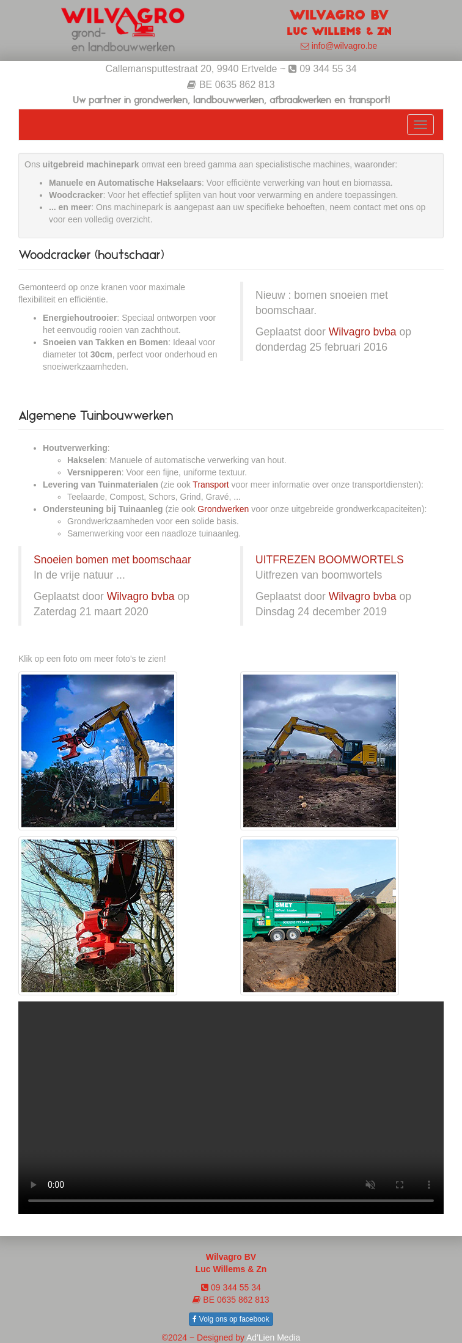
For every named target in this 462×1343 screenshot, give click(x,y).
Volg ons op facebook (231, 1319)
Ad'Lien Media (273, 1337)
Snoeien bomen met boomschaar (112, 560)
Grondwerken (223, 509)
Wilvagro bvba (363, 332)
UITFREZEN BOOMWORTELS (329, 560)
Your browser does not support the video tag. (231, 1107)
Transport (211, 484)
